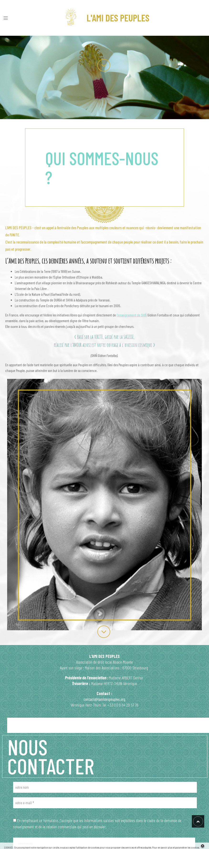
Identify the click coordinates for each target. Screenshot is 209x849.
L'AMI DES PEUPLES (105, 17)
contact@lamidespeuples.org (104, 699)
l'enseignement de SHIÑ (132, 315)
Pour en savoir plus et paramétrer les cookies (175, 847)
